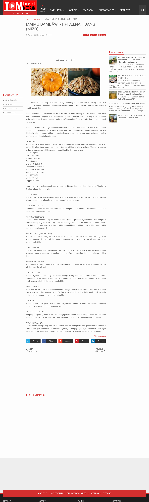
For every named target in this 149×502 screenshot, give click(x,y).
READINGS (88, 10)
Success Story (11, 108)
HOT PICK (72, 10)
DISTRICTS (125, 10)
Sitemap (107, 493)
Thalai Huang (10, 113)
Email (102, 35)
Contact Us (57, 493)
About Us (42, 493)
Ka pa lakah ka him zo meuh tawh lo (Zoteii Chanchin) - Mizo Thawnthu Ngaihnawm (132, 59)
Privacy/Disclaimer (76, 493)
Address (94, 493)
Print (94, 35)
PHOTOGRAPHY (106, 10)
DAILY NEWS (55, 10)
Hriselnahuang (100, 336)
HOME (43, 10)
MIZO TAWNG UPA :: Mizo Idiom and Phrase (127, 104)
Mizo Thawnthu (11, 100)
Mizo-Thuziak (10, 104)
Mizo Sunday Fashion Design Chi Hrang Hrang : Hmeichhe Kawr (131, 93)
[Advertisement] (66, 48)
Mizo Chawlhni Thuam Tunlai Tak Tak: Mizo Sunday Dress (132, 116)
